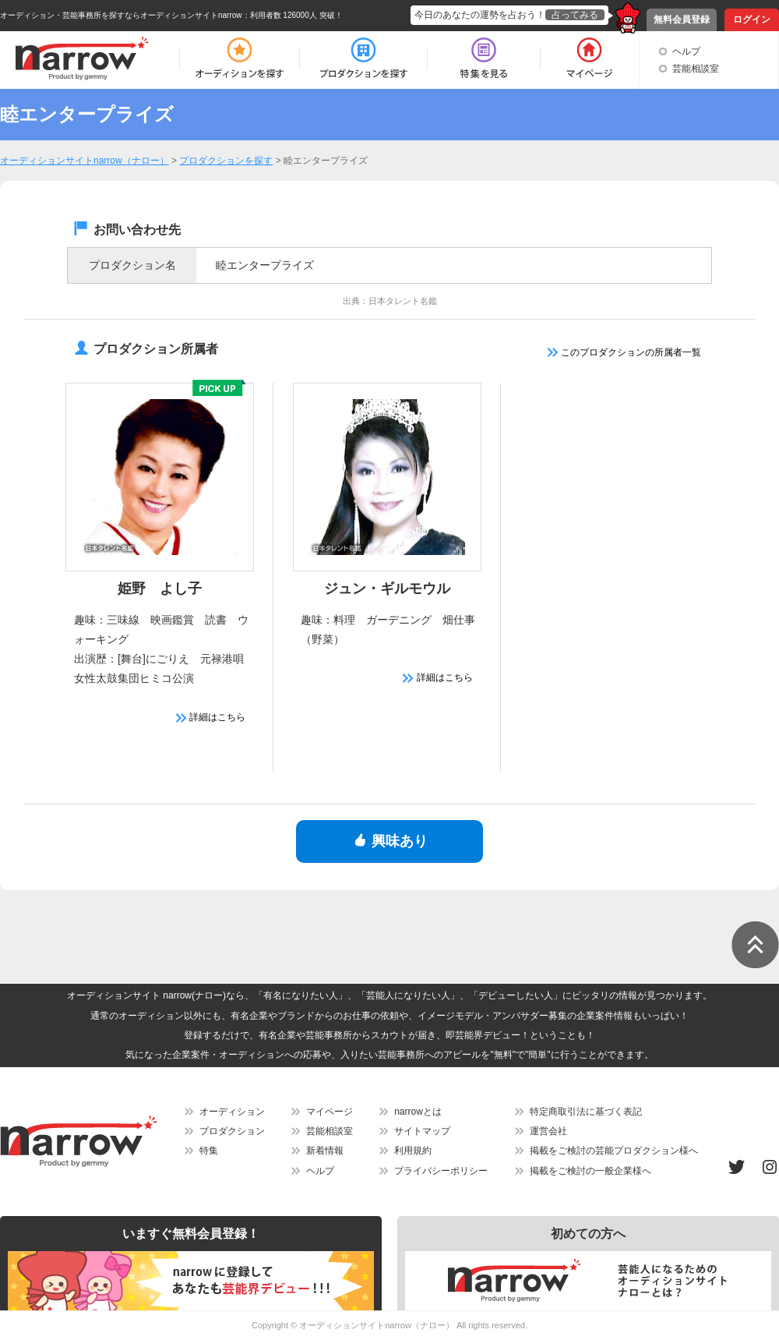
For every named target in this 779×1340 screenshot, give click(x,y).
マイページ (329, 1111)
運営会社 (548, 1131)
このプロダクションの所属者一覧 (624, 352)
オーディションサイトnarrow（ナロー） (376, 1325)
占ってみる (575, 14)
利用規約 (413, 1150)
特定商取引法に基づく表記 (586, 1111)
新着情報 (325, 1150)
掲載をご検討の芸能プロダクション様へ (614, 1150)
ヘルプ (686, 51)
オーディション (232, 1111)
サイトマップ (422, 1131)
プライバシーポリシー (441, 1170)
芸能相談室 (695, 68)
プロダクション (232, 1131)
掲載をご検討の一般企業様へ (590, 1170)
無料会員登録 (682, 19)
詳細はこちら (210, 717)
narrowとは (418, 1111)
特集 (208, 1150)
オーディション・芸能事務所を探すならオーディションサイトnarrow (121, 15)
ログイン (751, 19)
